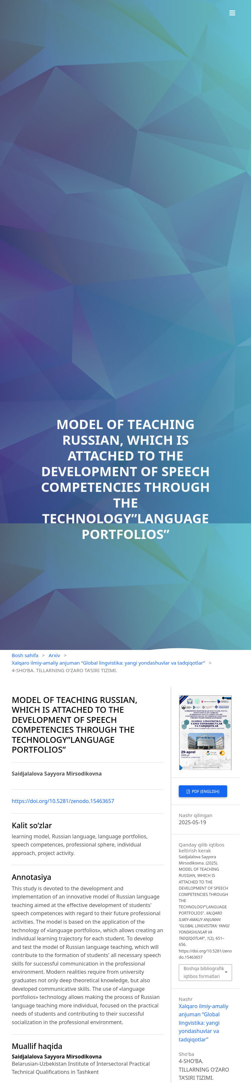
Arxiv (54, 655)
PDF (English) (205, 791)
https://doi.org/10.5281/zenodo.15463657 (63, 801)
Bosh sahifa (25, 655)
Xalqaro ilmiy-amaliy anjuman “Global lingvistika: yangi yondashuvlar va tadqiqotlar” (108, 662)
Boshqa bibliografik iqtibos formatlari (204, 972)
